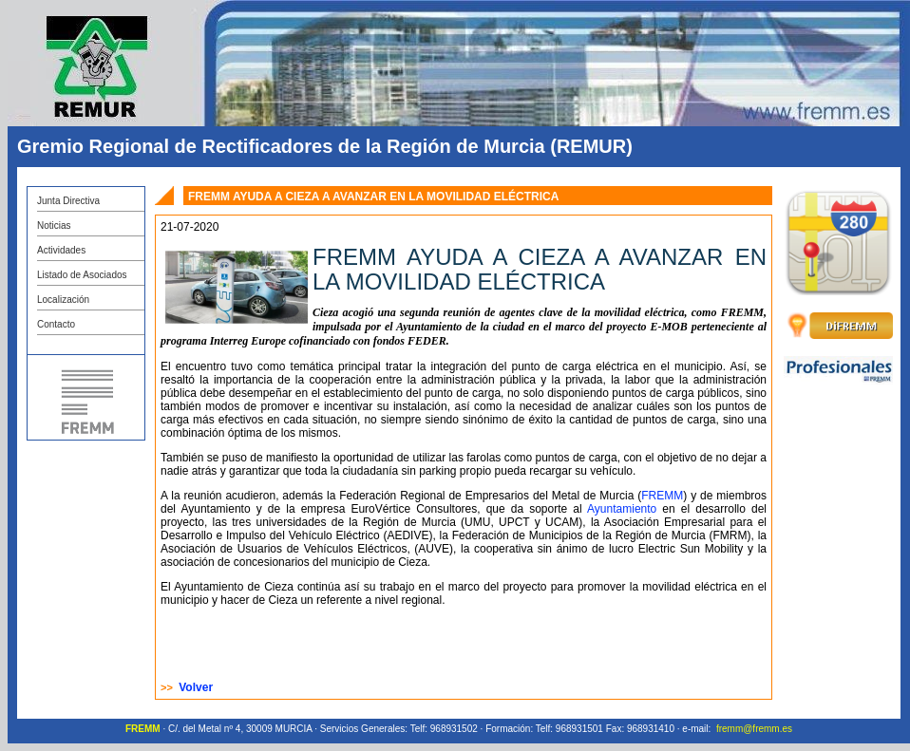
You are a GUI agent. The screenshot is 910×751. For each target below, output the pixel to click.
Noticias (54, 225)
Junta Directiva (68, 201)
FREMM (662, 495)
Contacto (56, 324)
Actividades (61, 250)
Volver (196, 687)
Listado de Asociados (82, 275)
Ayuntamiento (621, 509)
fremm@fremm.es (754, 728)
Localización (63, 299)
